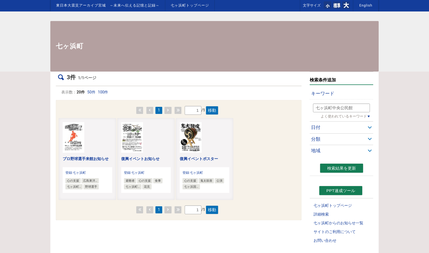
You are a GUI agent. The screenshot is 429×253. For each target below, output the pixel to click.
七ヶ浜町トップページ (190, 5)
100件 (103, 92)
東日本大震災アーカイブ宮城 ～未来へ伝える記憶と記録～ (108, 5)
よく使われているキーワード (344, 116)
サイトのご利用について (335, 232)
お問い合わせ (325, 240)
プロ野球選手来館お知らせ (86, 159)
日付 (315, 127)
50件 (91, 92)
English (365, 5)
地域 (315, 150)
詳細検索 (321, 214)
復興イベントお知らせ (140, 159)
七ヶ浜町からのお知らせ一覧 (338, 223)
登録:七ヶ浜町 (75, 173)
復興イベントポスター (199, 159)
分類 (315, 139)
